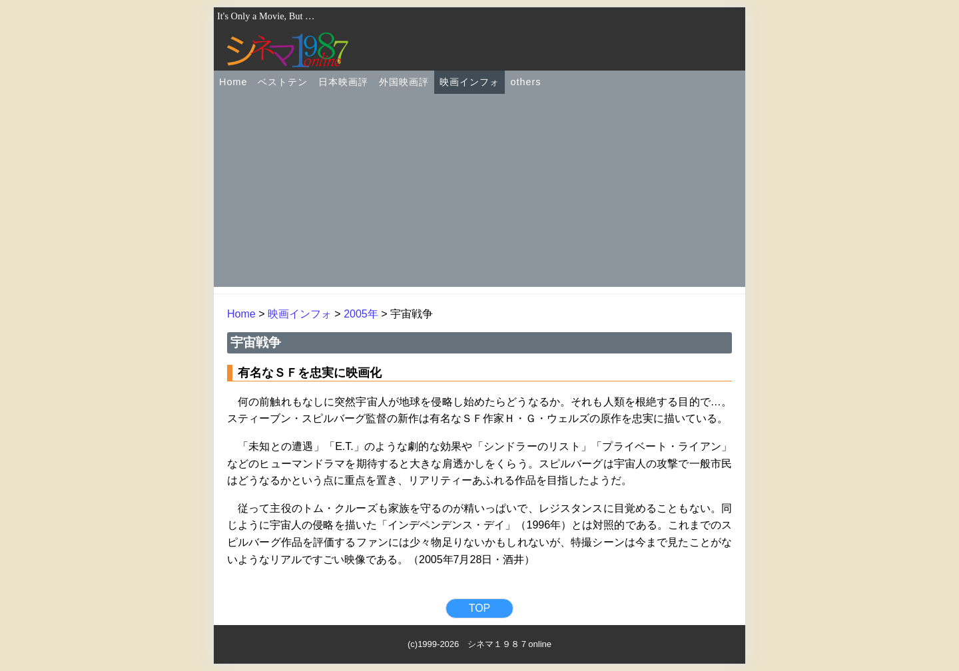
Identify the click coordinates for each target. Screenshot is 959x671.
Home (233, 82)
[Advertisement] (479, 194)
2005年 (361, 314)
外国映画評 (404, 82)
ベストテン (283, 82)
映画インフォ (469, 82)
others (525, 82)
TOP (480, 608)
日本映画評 (343, 82)
